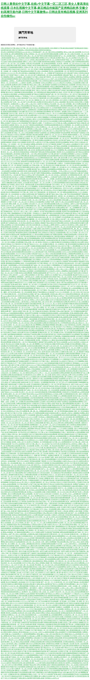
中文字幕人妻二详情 (75, 117)
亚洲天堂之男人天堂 (37, 505)
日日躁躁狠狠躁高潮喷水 (15, 67)
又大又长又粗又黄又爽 (67, 492)
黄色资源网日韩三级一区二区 (15, 574)
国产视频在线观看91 (80, 171)
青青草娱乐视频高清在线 (66, 434)
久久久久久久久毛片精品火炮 (46, 115)
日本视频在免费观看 (67, 154)
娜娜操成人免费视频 (68, 209)
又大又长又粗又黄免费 (51, 330)
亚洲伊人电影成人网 (13, 632)
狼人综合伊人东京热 (56, 140)
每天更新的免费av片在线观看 (16, 346)
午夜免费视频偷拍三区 (24, 426)
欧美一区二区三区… (80, 407)
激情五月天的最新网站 (37, 202)
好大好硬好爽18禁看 (29, 624)
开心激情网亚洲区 (54, 65)
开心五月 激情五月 (29, 113)
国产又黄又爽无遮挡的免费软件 (69, 645)
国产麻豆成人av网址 (70, 545)
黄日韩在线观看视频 (75, 307)
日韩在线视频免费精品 (24, 399)
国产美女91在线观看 (60, 342)
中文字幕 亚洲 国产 (53, 154)
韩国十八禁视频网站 (78, 56)
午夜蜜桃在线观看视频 (51, 125)
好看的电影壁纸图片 (33, 190)
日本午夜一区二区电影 (52, 59)
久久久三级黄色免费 (37, 532)
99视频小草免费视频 (16, 242)
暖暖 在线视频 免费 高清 (62, 513)
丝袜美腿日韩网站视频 (55, 399)
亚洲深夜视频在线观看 (43, 536)
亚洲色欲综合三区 (6, 100)
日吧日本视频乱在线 (35, 280)
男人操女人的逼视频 (41, 71)
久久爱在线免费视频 (58, 182)
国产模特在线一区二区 (67, 421)
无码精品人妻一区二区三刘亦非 (39, 586)
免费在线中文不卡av (18, 549)
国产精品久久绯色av (25, 175)
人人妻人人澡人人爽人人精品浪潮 (70, 588)
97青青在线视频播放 (22, 398)
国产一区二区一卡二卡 (34, 522)
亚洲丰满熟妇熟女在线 (27, 453)
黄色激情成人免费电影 (14, 611)
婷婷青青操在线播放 (48, 61)
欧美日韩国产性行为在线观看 (15, 666)
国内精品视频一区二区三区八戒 (34, 605)
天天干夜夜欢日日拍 (46, 640)
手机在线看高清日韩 (19, 507)
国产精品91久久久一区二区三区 (23, 100)
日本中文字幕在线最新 (60, 284)
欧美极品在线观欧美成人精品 (19, 286)
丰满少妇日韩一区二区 (24, 221)
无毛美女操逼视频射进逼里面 (36, 651)
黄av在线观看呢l (70, 150)
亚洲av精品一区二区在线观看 (76, 177)
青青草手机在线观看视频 (78, 71)
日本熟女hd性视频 (25, 90)
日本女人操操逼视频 (44, 207)
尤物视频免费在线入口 (27, 234)
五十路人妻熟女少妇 (56, 219)
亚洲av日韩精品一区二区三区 (33, 54)
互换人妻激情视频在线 (73, 630)
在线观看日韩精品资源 (67, 390)
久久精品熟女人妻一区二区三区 (72, 615)
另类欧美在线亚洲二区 (64, 447)
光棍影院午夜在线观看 (10, 597)
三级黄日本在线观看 (41, 277)
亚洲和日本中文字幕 (58, 309)
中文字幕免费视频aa (34, 486)
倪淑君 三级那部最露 (9, 265)
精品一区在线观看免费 (49, 163)
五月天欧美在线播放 (18, 225)
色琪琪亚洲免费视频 (64, 69)
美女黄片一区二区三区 (40, 298)
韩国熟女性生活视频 (16, 119)
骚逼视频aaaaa (66, 668)
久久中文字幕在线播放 (54, 461)
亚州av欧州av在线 (63, 474)
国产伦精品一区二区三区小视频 (33, 138)
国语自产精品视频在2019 (41, 292)
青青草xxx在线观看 (13, 326)
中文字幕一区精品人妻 (23, 413)
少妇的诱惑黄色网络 (38, 215)
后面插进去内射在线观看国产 (62, 472)
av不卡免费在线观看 (70, 382)
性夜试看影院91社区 (19, 449)
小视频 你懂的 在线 (38, 229)
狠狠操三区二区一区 (41, 100)
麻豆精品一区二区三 (10, 465)
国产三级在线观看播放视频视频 (14, 388)
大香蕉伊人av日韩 (71, 540)
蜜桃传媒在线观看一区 (31, 290)
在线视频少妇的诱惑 (16, 171)
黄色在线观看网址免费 (52, 559)
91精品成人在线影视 (35, 257)
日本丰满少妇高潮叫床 (32, 225)
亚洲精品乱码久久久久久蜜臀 (22, 282)
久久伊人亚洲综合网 (60, 127)
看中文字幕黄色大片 (77, 92)
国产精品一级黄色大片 (45, 275)
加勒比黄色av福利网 (42, 415)
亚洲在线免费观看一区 (51, 63)
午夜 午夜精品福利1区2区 (58, 563)
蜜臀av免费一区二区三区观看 (18, 204)
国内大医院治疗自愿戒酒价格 (15, 542)
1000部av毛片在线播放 (19, 407)
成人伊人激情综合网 (80, 461)
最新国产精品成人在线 (16, 396)
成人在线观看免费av (59, 232)
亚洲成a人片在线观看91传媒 (75, 83)
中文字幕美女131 (48, 227)
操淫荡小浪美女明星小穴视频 (71, 96)
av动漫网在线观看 (42, 109)
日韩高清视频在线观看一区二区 (54, 138)
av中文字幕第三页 (20, 522)
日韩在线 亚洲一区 (82, 209)
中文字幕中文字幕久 (29, 315)
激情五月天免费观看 (42, 326)
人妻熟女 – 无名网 (14, 81)
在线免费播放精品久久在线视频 (45, 321)
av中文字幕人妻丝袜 (19, 476)
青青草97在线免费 (24, 353)
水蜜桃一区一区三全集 (66, 54)
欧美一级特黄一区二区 (66, 63)
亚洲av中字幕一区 (30, 67)
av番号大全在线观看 (66, 449)
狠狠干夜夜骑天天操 (7, 561)
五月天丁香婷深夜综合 (66, 590)
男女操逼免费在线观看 (31, 401)
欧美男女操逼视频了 (81, 165)
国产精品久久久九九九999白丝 (34, 559)
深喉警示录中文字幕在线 (47, 58)
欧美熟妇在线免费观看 (56, 230)
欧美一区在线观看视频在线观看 (56, 471)
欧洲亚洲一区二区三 (33, 476)
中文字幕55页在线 (10, 88)
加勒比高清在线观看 (9, 221)
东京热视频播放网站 (33, 238)
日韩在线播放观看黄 (75, 380)
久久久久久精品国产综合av (44, 146)
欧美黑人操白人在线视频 (17, 643)
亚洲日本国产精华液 (65, 457)
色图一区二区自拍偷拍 (81, 411)
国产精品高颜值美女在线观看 (51, 211)
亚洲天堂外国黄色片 (65, 363)
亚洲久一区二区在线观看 (76, 280)
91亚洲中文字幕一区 (7, 59)
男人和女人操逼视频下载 (60, 102)
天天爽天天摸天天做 (61, 315)
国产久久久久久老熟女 (75, 81)
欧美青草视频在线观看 (51, 54)
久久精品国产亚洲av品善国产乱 (37, 449)
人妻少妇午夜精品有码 (16, 380)
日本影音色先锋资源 (54, 653)
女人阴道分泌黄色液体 (27, 194)
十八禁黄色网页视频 (27, 261)
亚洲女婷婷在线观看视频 (38, 156)
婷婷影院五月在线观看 (78, 340)
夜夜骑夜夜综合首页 (80, 553)
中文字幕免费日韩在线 (46, 480)
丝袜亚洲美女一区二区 (52, 538)
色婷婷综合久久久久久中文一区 (63, 640)
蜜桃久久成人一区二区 (35, 674)
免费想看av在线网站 (82, 77)
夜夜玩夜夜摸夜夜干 (19, 467)
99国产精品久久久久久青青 (9, 392)
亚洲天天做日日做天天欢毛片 (16, 69)
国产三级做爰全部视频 (51, 547)
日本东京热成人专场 (47, 388)
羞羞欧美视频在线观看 (38, 246)
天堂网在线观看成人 (69, 641)
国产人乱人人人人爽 (62, 520)
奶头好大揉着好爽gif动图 (9, 65)
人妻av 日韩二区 (6, 553)
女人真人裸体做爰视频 (21, 586)
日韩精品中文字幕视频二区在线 (11, 572)
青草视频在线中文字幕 (49, 442)
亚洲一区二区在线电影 (11, 194)
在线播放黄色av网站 (66, 159)
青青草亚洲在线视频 (71, 182)
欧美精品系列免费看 (58, 624)
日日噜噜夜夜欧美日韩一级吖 (77, 146)
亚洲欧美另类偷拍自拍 (49, 323)
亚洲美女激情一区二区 (10, 394)
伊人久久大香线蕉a (7, 330)
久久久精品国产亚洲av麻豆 (9, 284)
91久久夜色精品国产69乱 (39, 252)
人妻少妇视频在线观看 (24, 386)
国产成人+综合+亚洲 (38, 351)
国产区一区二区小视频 (73, 348)
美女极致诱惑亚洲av (50, 447)
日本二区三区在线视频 (46, 250)
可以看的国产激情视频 (51, 532)
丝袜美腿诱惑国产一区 (62, 369)
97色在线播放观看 (41, 336)
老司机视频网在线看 (59, 205)
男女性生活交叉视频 (52, 165)
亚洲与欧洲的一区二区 (8, 641)
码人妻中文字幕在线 (44, 649)
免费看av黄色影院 (36, 144)
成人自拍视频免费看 (59, 436)
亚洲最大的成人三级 (16, 301)
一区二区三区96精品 (23, 144)
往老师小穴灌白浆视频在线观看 (72, 100)
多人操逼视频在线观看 (78, 459)
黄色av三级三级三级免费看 (72, 52)
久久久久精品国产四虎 (79, 121)
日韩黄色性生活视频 (23, 296)
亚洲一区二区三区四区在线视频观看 (71, 330)
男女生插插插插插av (24, 524)
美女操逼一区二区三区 (57, 355)
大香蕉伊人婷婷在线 (12, 496)
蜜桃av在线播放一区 (9, 532)
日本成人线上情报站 (81, 359)
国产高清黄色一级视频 (59, 111)
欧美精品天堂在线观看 (57, 365)
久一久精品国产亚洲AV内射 (57, 177)
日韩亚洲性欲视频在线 (24, 230)
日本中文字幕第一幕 (24, 421)
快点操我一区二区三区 (57, 104)
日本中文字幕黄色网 (39, 98)
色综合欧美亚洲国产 (58, 446)
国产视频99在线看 (40, 338)
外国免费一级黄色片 (80, 423)
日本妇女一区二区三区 (27, 86)
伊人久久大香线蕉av (71, 167)
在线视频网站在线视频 (54, 169)
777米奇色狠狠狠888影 (51, 106)
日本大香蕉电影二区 (55, 100)
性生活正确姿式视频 (59, 190)
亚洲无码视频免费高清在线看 (21, 252)
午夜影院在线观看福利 (35, 125)
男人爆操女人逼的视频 (77, 455)
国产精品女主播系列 (38, 94)
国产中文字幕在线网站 (16, 472)
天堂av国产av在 (82, 58)
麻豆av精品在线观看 (50, 488)
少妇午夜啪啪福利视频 (51, 363)
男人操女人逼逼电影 (48, 599)
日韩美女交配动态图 (15, 447)
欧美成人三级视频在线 (28, 109)
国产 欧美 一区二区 (16, 102)
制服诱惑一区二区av (42, 482)
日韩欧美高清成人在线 (10, 436)
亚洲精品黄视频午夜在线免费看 (60, 132)
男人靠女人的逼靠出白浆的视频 (71, 538)
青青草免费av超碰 (38, 678)
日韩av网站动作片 (38, 421)
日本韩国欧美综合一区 (27, 140)
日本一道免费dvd (78, 440)
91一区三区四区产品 (45, 444)
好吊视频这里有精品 (47, 636)
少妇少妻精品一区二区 (39, 259)
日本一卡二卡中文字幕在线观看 (32, 609)
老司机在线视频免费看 (70, 638)
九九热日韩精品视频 (9, 230)
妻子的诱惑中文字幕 (7, 645)
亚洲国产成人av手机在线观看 (62, 275)
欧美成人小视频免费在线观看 (71, 253)
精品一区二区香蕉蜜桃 (26, 463)
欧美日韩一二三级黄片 (19, 83)
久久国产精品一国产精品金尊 (10, 86)
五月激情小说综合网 (16, 332)
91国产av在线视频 (72, 205)
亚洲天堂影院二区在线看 (21, 182)
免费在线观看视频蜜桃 (67, 532)
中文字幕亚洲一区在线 (67, 643)
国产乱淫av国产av (69, 119)
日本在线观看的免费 (24, 672)
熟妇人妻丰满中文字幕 (11, 365)
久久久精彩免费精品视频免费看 (65, 113)
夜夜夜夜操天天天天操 (17, 376)
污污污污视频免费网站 (20, 588)
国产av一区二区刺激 (64, 56)
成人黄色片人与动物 (70, 86)
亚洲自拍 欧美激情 (71, 355)
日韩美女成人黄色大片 (57, 294)
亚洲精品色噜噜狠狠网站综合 (33, 317)
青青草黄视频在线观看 (18, 469)
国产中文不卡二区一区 (54, 273)
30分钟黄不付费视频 (82, 336)
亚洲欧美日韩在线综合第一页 (67, 263)
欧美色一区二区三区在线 (63, 227)
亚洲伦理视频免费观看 (61, 597)
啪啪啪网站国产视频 (50, 69)
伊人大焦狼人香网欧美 (43, 478)
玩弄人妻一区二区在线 (10, 267)
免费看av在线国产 (13, 140)
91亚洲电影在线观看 (12, 198)
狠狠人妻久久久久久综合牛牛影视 (17, 603)
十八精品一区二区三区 (25, 75)
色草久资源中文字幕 (79, 248)
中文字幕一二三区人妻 (31, 307)
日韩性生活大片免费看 (8, 547)
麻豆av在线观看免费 (80, 590)
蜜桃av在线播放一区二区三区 (39, 657)
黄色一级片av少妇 (38, 90)
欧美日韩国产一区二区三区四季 (40, 182)
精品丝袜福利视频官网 (62, 340)
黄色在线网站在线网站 (42, 234)
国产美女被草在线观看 (33, 469)
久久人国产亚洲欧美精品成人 (57, 129)
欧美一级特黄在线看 (27, 184)
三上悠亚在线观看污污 (8, 156)
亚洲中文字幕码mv (44, 104)
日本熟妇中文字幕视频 (41, 463)
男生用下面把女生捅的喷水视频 (73, 603)
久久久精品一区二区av (27, 496)
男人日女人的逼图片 (52, 605)
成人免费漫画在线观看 (13, 109)
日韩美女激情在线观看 (14, 61)
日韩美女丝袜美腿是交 (64, 334)
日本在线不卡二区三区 (35, 204)
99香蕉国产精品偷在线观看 (34, 134)
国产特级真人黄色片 (13, 184)
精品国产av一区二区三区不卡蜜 (45, 161)
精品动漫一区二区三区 (67, 165)
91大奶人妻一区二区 (9, 303)
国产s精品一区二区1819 (38, 265)
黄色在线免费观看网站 (77, 179)
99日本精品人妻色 (30, 119)
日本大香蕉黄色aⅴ (9, 411)
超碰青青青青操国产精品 (78, 578)
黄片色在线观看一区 (36, 63)
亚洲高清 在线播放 (80, 200)
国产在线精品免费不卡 (23, 361)
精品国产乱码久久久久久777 (31, 430)
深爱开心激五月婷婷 (22, 488)
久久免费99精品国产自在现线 (40, 515)
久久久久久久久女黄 (10, 421)
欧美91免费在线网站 (58, 207)
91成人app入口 (79, 384)
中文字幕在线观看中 (31, 342)
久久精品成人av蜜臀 (47, 225)
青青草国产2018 (9, 117)
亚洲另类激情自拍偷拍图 (29, 81)
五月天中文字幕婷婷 (49, 144)
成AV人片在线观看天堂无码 (43, 284)
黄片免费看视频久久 (79, 417)
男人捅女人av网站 (52, 570)
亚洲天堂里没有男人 (70, 482)
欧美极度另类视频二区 (62, 388)
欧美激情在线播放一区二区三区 (70, 136)
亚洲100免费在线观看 (80, 277)
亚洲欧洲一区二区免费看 (61, 455)
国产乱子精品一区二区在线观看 (53, 609)
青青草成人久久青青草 (19, 501)
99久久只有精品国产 (11, 678)
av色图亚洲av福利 (32, 534)
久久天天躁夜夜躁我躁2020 (16, 350)
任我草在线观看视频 (64, 121)
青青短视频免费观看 (54, 392)
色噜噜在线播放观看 (39, 273)
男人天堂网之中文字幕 (52, 248)
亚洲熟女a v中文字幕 (61, 350)
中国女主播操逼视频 (56, 86)
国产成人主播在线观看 (37, 136)
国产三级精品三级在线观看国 (36, 553)
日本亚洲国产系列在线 (14, 129)
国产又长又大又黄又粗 (43, 494)
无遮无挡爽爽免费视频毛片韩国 (72, 653)
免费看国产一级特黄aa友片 (25, 277)
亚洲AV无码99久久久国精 (46, 242)
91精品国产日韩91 (72, 73)
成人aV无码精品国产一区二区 (38, 52)
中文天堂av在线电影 (18, 444)
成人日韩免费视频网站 (53, 432)
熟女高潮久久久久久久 (8, 167)
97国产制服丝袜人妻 (19, 238)
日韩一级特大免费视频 (48, 542)
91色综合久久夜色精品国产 (17, 599)
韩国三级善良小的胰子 (25, 65)
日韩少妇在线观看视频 (68, 65)
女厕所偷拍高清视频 (51, 255)
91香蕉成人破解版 (20, 250)
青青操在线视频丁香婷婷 (53, 152)
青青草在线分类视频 (62, 344)
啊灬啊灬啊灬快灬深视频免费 (37, 411)
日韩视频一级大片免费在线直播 (76, 104)
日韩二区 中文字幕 (70, 230)
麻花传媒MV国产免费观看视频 (19, 121)
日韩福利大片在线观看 (19, 553)
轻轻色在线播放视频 (58, 655)
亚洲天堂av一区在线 (11, 175)
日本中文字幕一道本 (15, 113)
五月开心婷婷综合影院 (75, 129)
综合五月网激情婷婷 (12, 192)
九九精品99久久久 (17, 605)
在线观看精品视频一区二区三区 (27, 497)
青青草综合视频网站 (62, 142)
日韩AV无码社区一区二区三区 (39, 419)
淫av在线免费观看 (24, 436)
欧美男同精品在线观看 (60, 81)
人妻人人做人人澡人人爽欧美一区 (31, 211)
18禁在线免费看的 (66, 248)
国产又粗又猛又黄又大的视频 (65, 576)
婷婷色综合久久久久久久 (35, 363)
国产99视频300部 (66, 213)
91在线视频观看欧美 (40, 271)
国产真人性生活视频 (73, 319)
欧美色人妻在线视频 (17, 530)
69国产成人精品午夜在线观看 (33, 328)
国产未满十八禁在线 (81, 492)
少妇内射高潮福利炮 (40, 392)
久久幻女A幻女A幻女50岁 (20, 419)
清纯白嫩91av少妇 (68, 200)
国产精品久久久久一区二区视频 (37, 244)
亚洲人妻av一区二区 (29, 56)
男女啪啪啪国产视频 (22, 547)
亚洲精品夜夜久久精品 (32, 127)
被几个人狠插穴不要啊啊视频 (24, 177)
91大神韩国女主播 (70, 555)
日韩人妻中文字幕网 (80, 159)
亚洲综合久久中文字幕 (52, 123)
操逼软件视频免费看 (32, 58)
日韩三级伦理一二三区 (16, 275)
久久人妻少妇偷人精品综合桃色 (76, 536)
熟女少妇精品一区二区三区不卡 (30, 163)
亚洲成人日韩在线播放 (73, 655)
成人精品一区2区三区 (63, 92)
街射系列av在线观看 (15, 567)
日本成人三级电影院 (60, 175)
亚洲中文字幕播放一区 (34, 442)
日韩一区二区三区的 (18, 248)
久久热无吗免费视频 (43, 119)
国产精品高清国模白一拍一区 (54, 490)
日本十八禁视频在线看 (14, 620)
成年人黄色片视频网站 (41, 117)
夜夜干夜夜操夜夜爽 (37, 538)
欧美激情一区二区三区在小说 (72, 292)
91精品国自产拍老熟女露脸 (31, 334)
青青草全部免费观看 (57, 305)
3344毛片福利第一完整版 (18, 180)
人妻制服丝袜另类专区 (32, 544)
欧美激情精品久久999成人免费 (52, 394)
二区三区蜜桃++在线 (22, 63)
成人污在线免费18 (14, 634)
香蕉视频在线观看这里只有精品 (38, 580)
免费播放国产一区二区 (73, 236)
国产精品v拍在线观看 (54, 213)
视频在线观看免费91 (70, 234)
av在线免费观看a (63, 313)
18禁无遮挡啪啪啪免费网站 (9, 79)
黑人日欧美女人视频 (74, 444)
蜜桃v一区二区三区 (80, 524)
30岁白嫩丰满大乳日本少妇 (27, 111)
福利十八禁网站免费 (42, 167)
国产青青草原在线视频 (63, 238)
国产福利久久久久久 (40, 607)
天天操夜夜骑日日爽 (37, 384)
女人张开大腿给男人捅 (16, 159)
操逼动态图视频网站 (54, 88)
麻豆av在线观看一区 (28, 494)
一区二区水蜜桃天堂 (77, 321)
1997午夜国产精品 (11, 75)
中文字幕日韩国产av (23, 484)
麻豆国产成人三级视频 (39, 169)
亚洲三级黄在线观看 (30, 171)
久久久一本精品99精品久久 (38, 653)
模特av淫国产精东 (14, 321)
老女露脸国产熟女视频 (8, 173)
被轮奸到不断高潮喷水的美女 (25, 167)
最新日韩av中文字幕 (38, 221)
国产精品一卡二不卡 (23, 505)
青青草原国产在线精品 (78, 132)
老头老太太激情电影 (7, 52)
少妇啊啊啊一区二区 (69, 607)
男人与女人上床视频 (71, 494)
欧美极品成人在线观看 (67, 84)
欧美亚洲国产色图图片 (54, 607)
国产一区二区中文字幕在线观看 (55, 424)
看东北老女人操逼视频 (13, 92)
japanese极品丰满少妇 (10, 296)
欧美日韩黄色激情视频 (67, 156)
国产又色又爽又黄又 (29, 102)
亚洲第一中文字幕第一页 (12, 236)
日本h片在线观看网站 (37, 255)
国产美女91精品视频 (30, 405)
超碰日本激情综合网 (12, 234)
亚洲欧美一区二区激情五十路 (57, 244)
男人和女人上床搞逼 (28, 482)
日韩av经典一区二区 (38, 165)
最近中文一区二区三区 (8, 424)
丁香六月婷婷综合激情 (45, 81)
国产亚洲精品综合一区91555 (59, 188)
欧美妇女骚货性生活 (27, 223)
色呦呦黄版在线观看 (68, 336)
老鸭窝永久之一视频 (30, 455)
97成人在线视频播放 (46, 378)
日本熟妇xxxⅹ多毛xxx (52, 678)
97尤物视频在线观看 (16, 390)
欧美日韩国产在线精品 (60, 401)
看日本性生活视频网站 (55, 52)
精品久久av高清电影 (18, 58)
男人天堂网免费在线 (22, 156)
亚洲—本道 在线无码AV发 (24, 173)
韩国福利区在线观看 (62, 148)
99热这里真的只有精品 (34, 599)
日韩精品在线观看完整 (34, 528)
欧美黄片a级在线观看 (42, 261)
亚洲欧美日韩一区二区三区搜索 (48, 332)
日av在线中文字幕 (65, 361)
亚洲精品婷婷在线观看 (43, 150)
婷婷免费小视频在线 (44, 309)
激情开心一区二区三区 (51, 384)
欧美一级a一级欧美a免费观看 (43, 205)
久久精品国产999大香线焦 (21, 576)
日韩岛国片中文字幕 (37, 361)
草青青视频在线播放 (66, 411)
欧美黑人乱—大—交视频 (44, 73)
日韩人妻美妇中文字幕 (45, 232)
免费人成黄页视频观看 (20, 219)
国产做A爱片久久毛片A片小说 (68, 572)
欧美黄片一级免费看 (10, 271)
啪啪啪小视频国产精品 (42, 223)
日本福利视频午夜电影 (59, 107)
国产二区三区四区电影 (58, 79)
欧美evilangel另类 (36, 394)
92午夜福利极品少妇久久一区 (44, 113)
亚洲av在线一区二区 (71, 351)
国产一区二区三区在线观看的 (55, 353)
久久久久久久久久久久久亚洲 (39, 519)
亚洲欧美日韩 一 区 (26, 154)
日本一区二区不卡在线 (41, 409)
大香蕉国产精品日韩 (29, 665)
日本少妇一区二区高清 (32, 542)
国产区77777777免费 (79, 449)
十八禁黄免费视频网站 (28, 634)
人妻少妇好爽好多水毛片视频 (47, 396)
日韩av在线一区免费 (40, 129)
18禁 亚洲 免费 (62, 157)
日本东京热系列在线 (73, 618)
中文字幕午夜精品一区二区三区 (46, 263)
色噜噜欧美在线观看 (65, 547)
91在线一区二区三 (33, 200)
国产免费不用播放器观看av (42, 173)
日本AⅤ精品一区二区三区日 (61, 184)
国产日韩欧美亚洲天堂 (31, 472)
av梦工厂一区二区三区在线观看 (48, 373)
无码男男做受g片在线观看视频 (64, 476)
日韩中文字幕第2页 (31, 574)
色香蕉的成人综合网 (74, 325)
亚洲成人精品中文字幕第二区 (51, 467)
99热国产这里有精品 (50, 440)
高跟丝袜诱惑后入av (30, 157)
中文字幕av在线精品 (48, 142)
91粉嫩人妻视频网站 (26, 638)
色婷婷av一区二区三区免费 (57, 453)
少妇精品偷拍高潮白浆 (53, 240)
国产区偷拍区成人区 (59, 73)
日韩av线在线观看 (35, 323)
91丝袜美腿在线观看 (19, 190)
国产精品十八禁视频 (21, 561)
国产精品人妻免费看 (60, 146)
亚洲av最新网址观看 (76, 313)
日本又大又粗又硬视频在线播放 (72, 252)
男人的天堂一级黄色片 (31, 378)
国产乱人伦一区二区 (75, 378)
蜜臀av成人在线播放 (77, 255)
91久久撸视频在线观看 (64, 396)
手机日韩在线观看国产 (74, 194)
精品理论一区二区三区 (69, 580)
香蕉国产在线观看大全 (52, 84)
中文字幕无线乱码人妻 (48, 148)
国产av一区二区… (11, 298)
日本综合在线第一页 (46, 472)
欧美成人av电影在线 (30, 301)
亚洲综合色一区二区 (55, 192)
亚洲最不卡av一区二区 (22, 348)
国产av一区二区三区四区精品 (34, 248)
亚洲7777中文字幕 (33, 250)
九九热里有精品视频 (61, 307)
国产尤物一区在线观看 (11, 90)
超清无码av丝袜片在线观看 (23, 451)
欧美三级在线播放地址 (73, 198)
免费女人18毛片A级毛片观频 (32, 61)
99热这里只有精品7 (40, 428)
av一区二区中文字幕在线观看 (76, 94)
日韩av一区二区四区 (9, 144)
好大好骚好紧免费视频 (38, 348)
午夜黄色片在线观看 (58, 371)
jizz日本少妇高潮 (73, 342)
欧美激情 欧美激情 (23, 303)
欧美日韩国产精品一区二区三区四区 (60, 277)
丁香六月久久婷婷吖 (22, 461)
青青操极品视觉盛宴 (75, 315)
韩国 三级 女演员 (29, 150)
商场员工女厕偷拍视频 (16, 440)
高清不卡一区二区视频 (64, 488)
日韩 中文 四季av (52, 338)
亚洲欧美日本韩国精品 (68, 240)
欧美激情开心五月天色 (72, 519)
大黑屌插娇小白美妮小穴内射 (73, 617)
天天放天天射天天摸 (80, 505)
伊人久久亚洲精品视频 (38, 96)
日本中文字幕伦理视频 (75, 346)
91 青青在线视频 (22, 595)
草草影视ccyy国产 (6, 534)
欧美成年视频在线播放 (37, 240)
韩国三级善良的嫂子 (10, 384)
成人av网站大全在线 (50, 90)
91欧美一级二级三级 (71, 419)
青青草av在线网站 (69, 77)
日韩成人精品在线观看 (37, 59)
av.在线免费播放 (80, 432)
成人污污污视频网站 (57, 150)
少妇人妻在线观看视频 (8, 361)
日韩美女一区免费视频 (37, 286)
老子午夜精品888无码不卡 (15, 676)
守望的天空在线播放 (36, 547)
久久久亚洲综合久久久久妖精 (33, 440)
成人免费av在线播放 (67, 123)
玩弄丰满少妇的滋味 (24, 229)
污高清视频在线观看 (16, 150)
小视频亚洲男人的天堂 (68, 88)
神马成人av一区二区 (70, 367)
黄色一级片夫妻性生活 (32, 350)
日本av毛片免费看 (21, 411)
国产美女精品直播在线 (28, 236)
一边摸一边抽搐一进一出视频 (13, 401)
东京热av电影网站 (83, 545)
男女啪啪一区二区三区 (42, 565)
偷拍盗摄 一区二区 (53, 411)
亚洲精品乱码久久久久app (35, 457)
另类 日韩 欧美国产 (27, 209)
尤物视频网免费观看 (72, 611)
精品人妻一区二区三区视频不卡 (73, 169)
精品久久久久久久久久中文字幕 (33, 447)
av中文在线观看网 (55, 415)
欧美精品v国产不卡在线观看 (26, 415)
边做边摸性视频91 (77, 486)
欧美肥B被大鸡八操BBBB (71, 217)
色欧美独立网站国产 (19, 217)
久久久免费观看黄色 (64, 442)
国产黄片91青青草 (6, 217)
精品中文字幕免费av (80, 282)
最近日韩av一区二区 (45, 501)
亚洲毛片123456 (8, 586)
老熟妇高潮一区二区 (16, 307)
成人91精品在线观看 (24, 267)
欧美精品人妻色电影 (48, 311)
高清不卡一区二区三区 (8, 63)
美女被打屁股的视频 (43, 236)
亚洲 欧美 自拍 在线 (24, 613)
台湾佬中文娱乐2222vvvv (42, 79)
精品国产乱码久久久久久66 (22, 538)
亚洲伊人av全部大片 (61, 225)
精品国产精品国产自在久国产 (42, 426)
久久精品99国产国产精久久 (62, 131)
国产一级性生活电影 (15, 311)
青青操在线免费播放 (35, 513)
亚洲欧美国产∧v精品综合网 (29, 367)
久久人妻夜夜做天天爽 (66, 359)
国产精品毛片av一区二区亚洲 (50, 647)
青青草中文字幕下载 (58, 67)
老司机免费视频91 (28, 129)
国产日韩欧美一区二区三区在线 (22, 668)
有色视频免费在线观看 (10, 417)
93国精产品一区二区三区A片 (53, 134)
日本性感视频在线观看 (16, 127)
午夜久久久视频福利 (7, 428)
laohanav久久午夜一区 (82, 63)
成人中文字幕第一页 (52, 136)
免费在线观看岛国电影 (25, 298)
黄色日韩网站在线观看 (42, 140)
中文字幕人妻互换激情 (78, 131)
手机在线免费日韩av (63, 542)
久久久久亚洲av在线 (10, 353)
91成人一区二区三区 (36, 227)
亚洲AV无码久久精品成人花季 (61, 374)
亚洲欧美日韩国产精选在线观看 (71, 528)
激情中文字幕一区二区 (32, 388)
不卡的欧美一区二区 (58, 494)
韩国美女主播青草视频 (14, 584)
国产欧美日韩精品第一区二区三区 (18, 255)
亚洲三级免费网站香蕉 (48, 238)
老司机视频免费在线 (44, 319)
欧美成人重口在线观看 (78, 649)
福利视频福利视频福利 (15, 334)
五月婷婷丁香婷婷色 (7, 338)
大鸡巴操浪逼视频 (30, 188)
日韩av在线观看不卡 (45, 367)
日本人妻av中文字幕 (74, 574)
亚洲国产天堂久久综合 (80, 317)
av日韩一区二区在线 (30, 396)
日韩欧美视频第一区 (52, 492)
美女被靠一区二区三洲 (81, 54)
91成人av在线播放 (75, 188)
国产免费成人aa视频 (40, 177)
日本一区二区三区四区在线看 (57, 180)
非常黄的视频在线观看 (27, 326)
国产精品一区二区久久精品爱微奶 (23, 132)
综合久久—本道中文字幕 (9, 555)
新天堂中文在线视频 (67, 530)
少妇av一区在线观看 (49, 509)
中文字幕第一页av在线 (46, 290)
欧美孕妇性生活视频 (55, 109)
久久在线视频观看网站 (31, 655)
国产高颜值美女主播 (73, 173)
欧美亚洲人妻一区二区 (69, 300)
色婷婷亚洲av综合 (70, 490)
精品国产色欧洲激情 (77, 526)
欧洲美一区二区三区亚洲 (40, 267)
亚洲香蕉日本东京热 (53, 465)
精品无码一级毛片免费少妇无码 (22, 551)
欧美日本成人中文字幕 (80, 396)
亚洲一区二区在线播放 (57, 519)
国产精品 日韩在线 (47, 278)
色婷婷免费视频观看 (23, 240)
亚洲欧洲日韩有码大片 (70, 301)
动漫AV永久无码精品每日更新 (35, 643)
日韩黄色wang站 (24, 593)
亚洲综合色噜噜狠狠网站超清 (21, 515)
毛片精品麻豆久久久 (30, 207)
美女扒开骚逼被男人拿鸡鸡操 (10, 154)
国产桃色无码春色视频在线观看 (47, 56)
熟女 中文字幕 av (11, 98)
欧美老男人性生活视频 (20, 569)
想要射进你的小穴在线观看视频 (21, 259)
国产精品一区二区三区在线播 (37, 601)
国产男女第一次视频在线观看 (25, 340)
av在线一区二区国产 (48, 592)
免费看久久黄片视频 (75, 511)
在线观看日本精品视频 (11, 480)
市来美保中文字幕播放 (58, 499)
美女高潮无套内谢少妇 (48, 334)
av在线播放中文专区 (76, 144)
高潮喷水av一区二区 (46, 127)
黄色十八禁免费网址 (9, 277)
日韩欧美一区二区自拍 (23, 351)
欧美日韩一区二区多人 (24, 88)
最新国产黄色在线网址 (70, 261)
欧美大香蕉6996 (52, 246)
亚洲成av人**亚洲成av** (22, 96)
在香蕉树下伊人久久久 (81, 426)
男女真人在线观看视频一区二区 (59, 71)
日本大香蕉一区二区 (10, 169)
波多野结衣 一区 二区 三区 (20, 227)
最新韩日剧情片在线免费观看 (27, 232)
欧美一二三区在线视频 (40, 615)
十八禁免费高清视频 (76, 469)
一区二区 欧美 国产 (13, 478)
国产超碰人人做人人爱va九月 (73, 140)
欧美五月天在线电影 (72, 565)
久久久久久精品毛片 (59, 83)
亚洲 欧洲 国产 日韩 (35, 121)
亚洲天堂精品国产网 (10, 232)
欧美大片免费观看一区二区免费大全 (70, 125)
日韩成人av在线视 (24, 136)
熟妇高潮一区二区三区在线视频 (11, 563)
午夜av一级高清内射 (51, 361)
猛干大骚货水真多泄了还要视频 (13, 328)
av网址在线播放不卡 (30, 275)
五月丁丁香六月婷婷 (19, 363)
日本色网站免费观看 (64, 503)
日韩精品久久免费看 (24, 169)
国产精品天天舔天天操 (33, 269)
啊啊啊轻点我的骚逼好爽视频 (43, 198)
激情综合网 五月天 (31, 373)
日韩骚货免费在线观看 (48, 544)
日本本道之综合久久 (82, 84)
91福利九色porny (67, 461)
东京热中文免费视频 (82, 161)
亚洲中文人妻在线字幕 (17, 590)
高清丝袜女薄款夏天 (72, 371)
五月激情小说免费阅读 (67, 215)
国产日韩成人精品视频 (65, 90)
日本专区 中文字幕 (69, 463)
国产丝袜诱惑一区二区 (16, 309)
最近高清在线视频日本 (22, 305)
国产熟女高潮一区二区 (23, 490)
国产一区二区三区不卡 (22, 202)
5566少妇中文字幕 (73, 107)
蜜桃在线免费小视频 (77, 257)
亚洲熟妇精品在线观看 (13, 446)
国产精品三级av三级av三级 (35, 84)
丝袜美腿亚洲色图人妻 (36, 303)
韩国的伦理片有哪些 (73, 471)
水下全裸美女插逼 (66, 265)
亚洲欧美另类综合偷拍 (44, 102)
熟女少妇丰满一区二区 (60, 186)
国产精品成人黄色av (36, 106)
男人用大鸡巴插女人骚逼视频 (25, 73)
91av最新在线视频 (48, 632)
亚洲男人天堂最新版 (33, 83)
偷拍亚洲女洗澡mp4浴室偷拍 (78, 350)
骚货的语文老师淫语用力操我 (53, 617)
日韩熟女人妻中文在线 (74, 376)
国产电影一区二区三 (9, 399)
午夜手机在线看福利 (67, 282)
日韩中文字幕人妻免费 (40, 451)
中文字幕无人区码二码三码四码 (32, 572)
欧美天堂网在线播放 (18, 459)
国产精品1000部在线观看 (18, 636)
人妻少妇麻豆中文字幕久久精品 (33, 77)
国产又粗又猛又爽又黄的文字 (39, 484)
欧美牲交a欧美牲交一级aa (17, 269)
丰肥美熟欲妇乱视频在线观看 (45, 92)
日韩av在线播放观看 (81, 215)
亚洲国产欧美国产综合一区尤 (18, 513)
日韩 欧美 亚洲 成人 (50, 328)
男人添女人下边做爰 (23, 630)
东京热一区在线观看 (60, 278)
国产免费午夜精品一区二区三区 (74, 290)
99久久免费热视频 (27, 205)
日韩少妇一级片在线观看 (20, 434)
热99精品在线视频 (76, 388)
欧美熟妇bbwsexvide (21, 52)
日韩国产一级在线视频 (29, 319)
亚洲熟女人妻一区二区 (72, 609)
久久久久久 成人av (55, 298)
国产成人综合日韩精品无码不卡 (41, 107)
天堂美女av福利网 (19, 134)
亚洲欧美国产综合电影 (10, 136)
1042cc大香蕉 (59, 290)
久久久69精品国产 (55, 580)
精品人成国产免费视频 (63, 599)
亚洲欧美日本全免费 (76, 242)
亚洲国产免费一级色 (51, 202)
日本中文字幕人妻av (32, 444)
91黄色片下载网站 (76, 480)
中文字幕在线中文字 (36, 509)
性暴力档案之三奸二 (64, 338)
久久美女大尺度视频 (80, 154)
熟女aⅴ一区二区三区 (48, 520)
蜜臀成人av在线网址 (30, 371)
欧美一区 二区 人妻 (74, 127)
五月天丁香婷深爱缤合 (72, 138)
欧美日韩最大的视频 (61, 380)
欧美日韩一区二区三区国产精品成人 (68, 582)
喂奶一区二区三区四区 (58, 319)
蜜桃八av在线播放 (16, 77)
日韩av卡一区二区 (16, 196)
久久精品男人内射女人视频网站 (57, 271)
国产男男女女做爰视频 (23, 617)
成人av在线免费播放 (75, 288)
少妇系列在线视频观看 (62, 179)
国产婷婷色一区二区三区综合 (53, 77)
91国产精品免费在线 (74, 278)
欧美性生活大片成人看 (37, 359)
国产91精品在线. (52, 651)
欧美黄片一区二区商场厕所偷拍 (11, 430)
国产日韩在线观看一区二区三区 (43, 175)
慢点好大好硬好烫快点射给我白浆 (61, 484)
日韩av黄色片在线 (10, 415)
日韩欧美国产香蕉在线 (37, 152)
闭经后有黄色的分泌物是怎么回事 (41, 436)
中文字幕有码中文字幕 (19, 244)
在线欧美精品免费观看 (81, 98)
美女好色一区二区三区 (62, 592)
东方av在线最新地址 (68, 152)
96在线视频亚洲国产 (79, 522)
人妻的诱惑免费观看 (42, 86)
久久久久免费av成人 (43, 188)
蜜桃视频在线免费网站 (43, 111)
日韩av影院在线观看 (40, 154)
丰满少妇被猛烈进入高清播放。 (48, 171)
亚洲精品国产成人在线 (32, 666)
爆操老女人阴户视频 (75, 196)
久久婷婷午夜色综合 (67, 98)
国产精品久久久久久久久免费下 (20, 246)
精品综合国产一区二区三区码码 (17, 280)
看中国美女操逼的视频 (66, 605)
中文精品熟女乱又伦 (29, 374)
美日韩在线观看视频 (56, 463)
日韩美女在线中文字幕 (38, 524)
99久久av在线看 (30, 376)
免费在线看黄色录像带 (77, 223)
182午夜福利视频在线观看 (44, 196)
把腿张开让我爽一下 (37, 123)
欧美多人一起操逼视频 (78, 544)
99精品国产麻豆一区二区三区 (72, 75)
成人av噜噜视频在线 (52, 215)
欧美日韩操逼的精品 (22, 152)
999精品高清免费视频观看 (53, 641)
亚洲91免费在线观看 (59, 661)
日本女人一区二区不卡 (68, 286)
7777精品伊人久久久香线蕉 (17, 200)
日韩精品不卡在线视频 (63, 61)
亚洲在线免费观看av (45, 186)
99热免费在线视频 (49, 204)
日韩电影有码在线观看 (51, 398)
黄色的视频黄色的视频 (75, 244)
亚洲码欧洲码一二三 (78, 69)
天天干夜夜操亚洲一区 (41, 192)
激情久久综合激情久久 (51, 421)
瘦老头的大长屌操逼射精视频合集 (15, 492)
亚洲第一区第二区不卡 (19, 442)
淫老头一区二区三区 (21, 125)
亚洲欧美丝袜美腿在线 (14, 374)
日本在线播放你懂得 (22, 519)
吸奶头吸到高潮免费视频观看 (60, 497)
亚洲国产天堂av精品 (63, 144)
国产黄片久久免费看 (56, 584)
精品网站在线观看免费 (36, 330)
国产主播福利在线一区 (41, 75)
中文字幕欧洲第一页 (12, 453)
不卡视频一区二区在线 (57, 167)
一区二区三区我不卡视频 (35, 69)
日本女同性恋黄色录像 (73, 79)
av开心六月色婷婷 (65, 398)
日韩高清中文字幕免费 (69, 392)
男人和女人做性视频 (47, 350)
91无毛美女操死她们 (9, 107)
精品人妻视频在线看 (10, 474)
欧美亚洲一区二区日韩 (71, 221)
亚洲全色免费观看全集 (34, 520)
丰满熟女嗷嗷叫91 (9, 661)
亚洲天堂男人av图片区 (34, 142)
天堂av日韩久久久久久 (22, 59)
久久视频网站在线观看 (16, 317)
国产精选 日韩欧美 (80, 123)
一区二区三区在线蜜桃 (30, 620)
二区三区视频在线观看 (77, 311)
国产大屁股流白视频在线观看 (55, 348)
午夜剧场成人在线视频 (25, 271)
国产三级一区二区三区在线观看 (19, 359)
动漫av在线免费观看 (55, 75)
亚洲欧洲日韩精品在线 (34, 217)
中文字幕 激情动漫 (31, 499)
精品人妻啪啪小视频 (42, 563)
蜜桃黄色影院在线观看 (11, 557)
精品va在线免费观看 (9, 484)
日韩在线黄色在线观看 (73, 365)
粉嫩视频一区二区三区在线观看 (38, 219)
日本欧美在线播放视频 (34, 346)
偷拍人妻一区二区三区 (37, 471)
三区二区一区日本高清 (78, 497)
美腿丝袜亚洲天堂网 (45, 534)
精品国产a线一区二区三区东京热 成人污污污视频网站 (20, 186)
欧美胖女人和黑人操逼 (75, 225)
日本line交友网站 (46, 83)
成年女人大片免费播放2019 (35, 507)
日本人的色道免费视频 (31, 131)
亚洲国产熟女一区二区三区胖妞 (66, 58)
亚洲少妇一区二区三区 (22, 423)
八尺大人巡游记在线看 (35, 670)
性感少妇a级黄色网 (30, 115)
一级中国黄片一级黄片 (62, 469)
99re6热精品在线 (57, 367)
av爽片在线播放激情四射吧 (80, 61)
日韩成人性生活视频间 (19, 142)
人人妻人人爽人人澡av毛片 (28, 104)
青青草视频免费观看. (31, 309)
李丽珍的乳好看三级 (7, 305)
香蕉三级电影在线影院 (39, 88)
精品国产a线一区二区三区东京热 (56, 94)
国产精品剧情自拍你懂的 (26, 71)
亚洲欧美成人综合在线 (19, 457)
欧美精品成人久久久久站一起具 (38, 603)
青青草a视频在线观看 (70, 134)
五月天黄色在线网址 (53, 98)
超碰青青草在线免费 (15, 315)
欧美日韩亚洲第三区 (19, 278)
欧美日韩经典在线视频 (51, 317)
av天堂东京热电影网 (23, 265)
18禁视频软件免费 (76, 369)
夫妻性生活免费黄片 (56, 545)
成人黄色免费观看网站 (16, 54)
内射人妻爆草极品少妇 (39, 672)
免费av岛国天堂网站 (38, 613)
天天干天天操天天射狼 (23, 253)
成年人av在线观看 (48, 280)
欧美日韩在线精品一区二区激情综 (12, 56)
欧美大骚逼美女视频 (44, 405)
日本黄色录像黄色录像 (14, 503)
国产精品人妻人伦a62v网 (52, 423)
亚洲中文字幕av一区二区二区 (76, 567)
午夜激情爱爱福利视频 (62, 480)
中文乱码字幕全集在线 (63, 459)
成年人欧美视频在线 (56, 301)
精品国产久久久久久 (56, 292)
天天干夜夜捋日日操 (50, 659)
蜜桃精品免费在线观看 (16, 131)
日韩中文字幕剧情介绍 (74, 111)
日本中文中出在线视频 (50, 121)
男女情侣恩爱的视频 (10, 672)
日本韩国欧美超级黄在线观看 (58, 117)
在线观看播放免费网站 (16, 313)
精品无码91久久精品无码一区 (25, 336)
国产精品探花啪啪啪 (22, 424)
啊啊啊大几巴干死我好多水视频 (45, 344)
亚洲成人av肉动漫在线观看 (19, 257)
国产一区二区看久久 (70, 219)
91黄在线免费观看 (68, 674)
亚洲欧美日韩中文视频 (19, 84)
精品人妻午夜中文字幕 (8, 413)
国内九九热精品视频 (36, 423)
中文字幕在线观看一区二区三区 (72, 267)
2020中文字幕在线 (55, 300)
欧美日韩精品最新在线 (40, 65)
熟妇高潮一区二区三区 (56, 382)
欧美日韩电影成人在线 (52, 507)
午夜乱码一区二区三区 (64, 561)
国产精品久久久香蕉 (52, 593)
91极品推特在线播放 (9, 288)
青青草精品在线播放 (54, 252)
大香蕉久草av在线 (24, 384)
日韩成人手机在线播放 (22, 106)
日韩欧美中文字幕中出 (39, 403)
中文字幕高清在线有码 (21, 330)
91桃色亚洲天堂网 (73, 190)
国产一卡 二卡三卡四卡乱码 (24, 117)
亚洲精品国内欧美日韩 (68, 613)
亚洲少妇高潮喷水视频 (65, 303)
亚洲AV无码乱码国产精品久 (55, 221)
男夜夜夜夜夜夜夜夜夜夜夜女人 (34, 159)
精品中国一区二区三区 (32, 618)
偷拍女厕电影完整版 (61, 557)
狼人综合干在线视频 (9, 505)
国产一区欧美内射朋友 (10, 607)
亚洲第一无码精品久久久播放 (36, 213)
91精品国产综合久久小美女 (40, 253)
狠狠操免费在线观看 (33, 148)
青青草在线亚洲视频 (40, 438)
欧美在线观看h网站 (56, 119)
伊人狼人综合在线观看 (44, 67)
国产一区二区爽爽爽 (72, 207)
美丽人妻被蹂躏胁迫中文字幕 (16, 213)
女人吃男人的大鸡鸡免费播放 (58, 517)
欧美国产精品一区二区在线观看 (70, 59)
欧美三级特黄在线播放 (57, 236)
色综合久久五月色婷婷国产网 (21, 123)
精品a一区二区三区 (55, 267)
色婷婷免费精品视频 (55, 668)
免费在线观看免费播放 (10, 111)
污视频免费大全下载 (29, 196)
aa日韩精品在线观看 (24, 94)
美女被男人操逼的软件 (8, 340)
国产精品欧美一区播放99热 (9, 104)
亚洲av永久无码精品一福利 (65, 204)
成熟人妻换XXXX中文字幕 (66, 509)
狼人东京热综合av (46, 190)
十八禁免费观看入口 (76, 246)
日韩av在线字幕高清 (69, 109)
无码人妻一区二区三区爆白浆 (10, 163)
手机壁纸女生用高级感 (67, 451)
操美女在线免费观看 (25, 273)
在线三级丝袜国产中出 (73, 67)
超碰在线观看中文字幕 (75, 271)
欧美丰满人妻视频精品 (20, 674)
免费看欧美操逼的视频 (19, 148)
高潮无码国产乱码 (36, 576)
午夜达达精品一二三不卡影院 (56, 428)
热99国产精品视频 (55, 409)
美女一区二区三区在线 (8, 653)
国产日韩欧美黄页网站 (26, 79)
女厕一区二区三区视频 (14, 138)
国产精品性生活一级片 (67, 384)
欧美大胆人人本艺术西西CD (33, 578)
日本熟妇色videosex (15, 482)
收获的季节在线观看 (27, 161)
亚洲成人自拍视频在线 (56, 419)
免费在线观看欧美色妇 (70, 192)
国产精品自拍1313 (44, 497)
